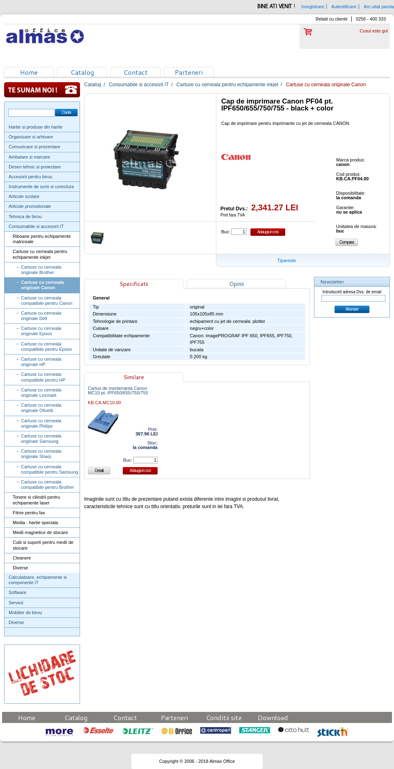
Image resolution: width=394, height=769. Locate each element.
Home (29, 72)
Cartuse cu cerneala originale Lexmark (41, 392)
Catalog (82, 72)
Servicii (16, 602)
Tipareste (286, 260)
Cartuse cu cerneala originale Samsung (41, 438)
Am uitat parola (379, 6)
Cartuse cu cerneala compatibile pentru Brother (47, 484)
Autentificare (343, 6)
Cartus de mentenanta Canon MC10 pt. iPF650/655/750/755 (118, 390)
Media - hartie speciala (35, 522)
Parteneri (189, 72)
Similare (134, 377)
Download (273, 717)
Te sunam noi (42, 89)
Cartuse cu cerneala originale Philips (41, 423)
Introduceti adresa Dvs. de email (352, 292)
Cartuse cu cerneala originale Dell (41, 316)
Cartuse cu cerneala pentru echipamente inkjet (40, 254)
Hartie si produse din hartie (35, 126)
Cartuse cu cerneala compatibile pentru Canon (46, 300)
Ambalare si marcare (29, 156)
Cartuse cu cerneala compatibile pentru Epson (46, 346)
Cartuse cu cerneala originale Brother (41, 270)
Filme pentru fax (29, 512)
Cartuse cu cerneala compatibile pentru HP (43, 377)
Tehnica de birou (25, 216)
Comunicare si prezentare (34, 146)
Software (17, 592)
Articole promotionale (30, 206)
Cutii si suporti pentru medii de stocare (43, 545)
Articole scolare (24, 196)
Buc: (225, 231)
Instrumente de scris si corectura (41, 186)
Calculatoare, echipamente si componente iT (38, 580)
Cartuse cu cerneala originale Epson (41, 331)
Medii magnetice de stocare (40, 532)
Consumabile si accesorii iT (36, 226)
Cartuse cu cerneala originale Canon (42, 285)
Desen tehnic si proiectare (35, 166)
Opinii (236, 284)
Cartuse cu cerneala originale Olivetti (41, 408)
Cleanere (22, 557)
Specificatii (133, 284)
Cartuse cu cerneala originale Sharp (41, 454)
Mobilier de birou (25, 612)
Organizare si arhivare (31, 136)
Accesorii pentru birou (30, 176)
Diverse (20, 567)
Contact (136, 72)
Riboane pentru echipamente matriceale (42, 239)
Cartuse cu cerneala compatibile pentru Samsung (49, 469)
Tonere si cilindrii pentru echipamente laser (36, 500)
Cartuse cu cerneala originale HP (41, 362)
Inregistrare (312, 6)
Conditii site (224, 717)
